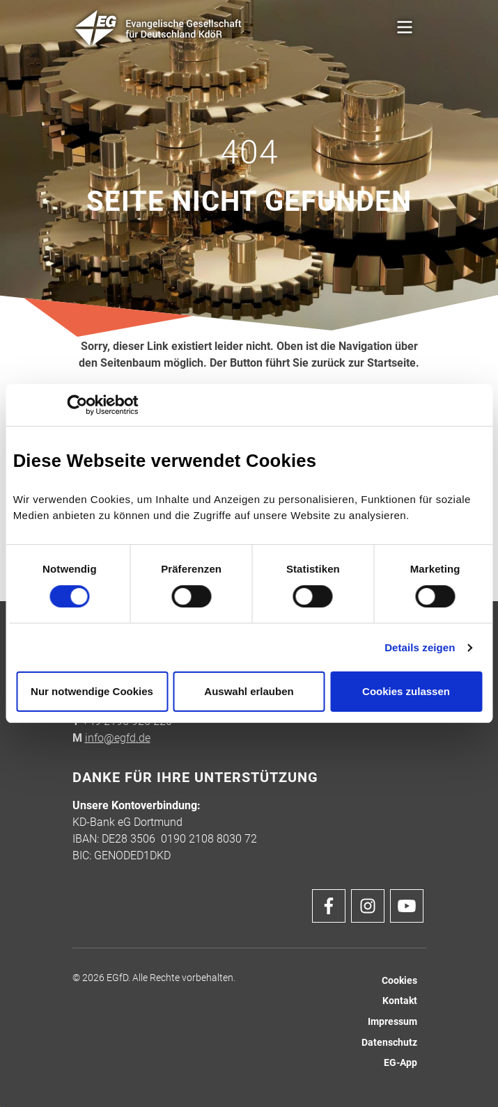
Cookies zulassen (406, 691)
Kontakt (399, 1001)
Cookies (399, 981)
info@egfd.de (117, 737)
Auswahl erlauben (248, 691)
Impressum (392, 1022)
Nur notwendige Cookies (92, 691)
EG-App (400, 1063)
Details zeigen (419, 647)
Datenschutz (389, 1043)
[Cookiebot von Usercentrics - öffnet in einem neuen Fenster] (77, 405)
